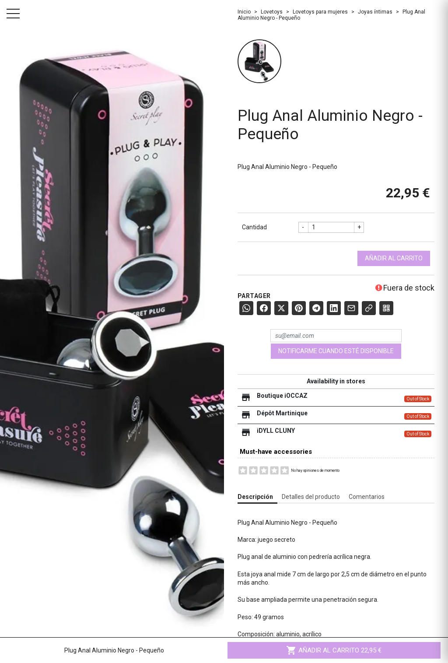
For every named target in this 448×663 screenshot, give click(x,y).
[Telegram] (316, 308)
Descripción (255, 496)
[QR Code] (386, 308)
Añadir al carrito (394, 258)
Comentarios (367, 496)
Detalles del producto (311, 496)
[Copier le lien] (369, 308)
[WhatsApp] (246, 308)
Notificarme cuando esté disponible (336, 350)
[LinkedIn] (334, 308)
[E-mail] (351, 308)
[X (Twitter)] (281, 308)
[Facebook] (264, 308)
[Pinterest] (299, 308)
